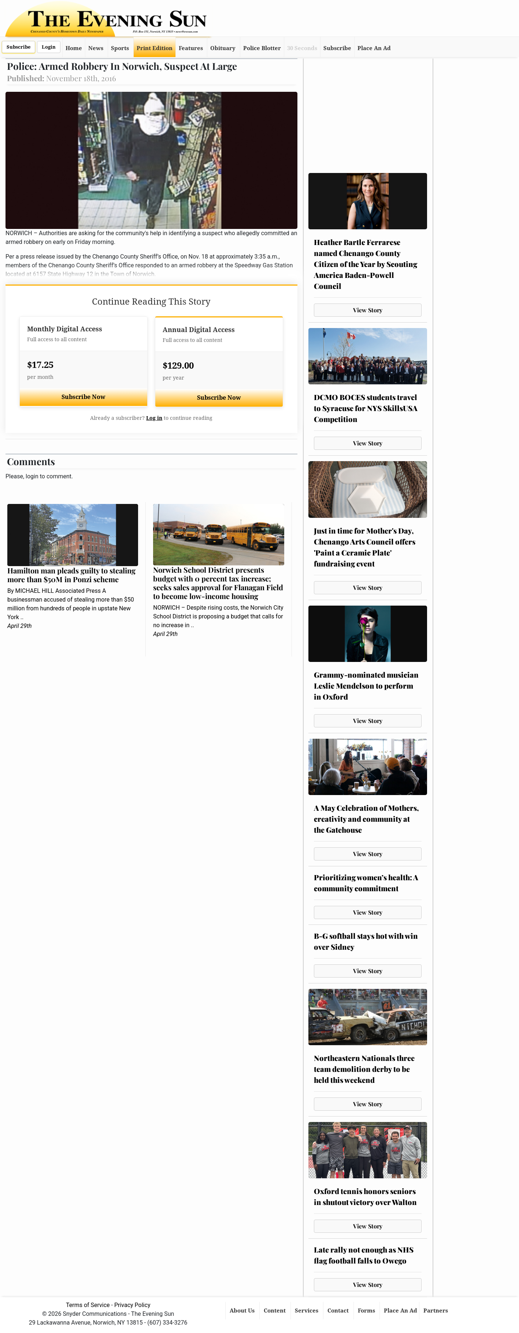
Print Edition (155, 48)
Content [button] (275, 1310)
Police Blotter (262, 48)
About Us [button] (243, 1310)
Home (74, 48)
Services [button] (307, 1310)
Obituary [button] (223, 48)
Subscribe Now (83, 397)
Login (49, 47)
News (95, 48)
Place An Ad (374, 48)
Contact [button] (338, 1310)
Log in (154, 418)
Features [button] (191, 48)
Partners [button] (436, 1310)
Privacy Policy (132, 1305)
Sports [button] (120, 48)
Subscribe (18, 47)
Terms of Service (88, 1305)
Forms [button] (367, 1310)
